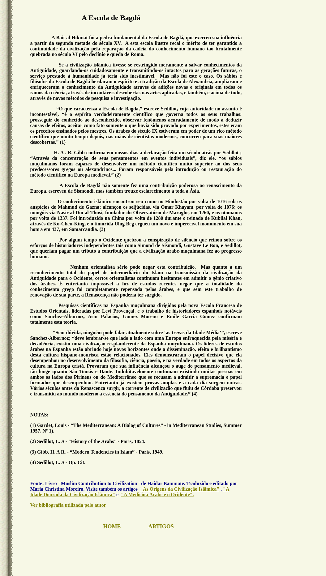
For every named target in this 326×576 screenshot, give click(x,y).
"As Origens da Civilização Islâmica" (179, 489)
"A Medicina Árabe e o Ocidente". (157, 494)
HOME (112, 526)
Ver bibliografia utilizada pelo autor (68, 505)
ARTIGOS (161, 526)
